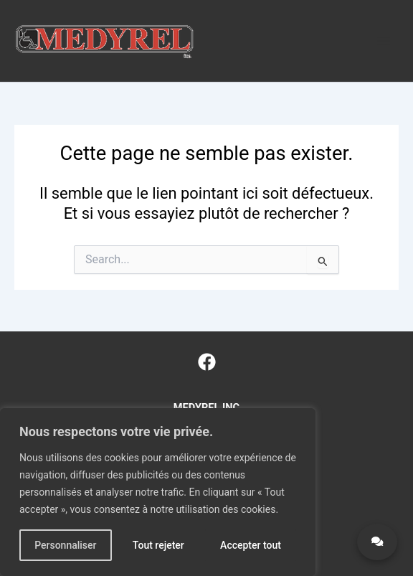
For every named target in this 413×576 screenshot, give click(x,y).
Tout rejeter (158, 545)
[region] (157, 492)
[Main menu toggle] (384, 41)
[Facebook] (207, 362)
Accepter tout (250, 545)
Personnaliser (65, 545)
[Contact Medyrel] (377, 542)
